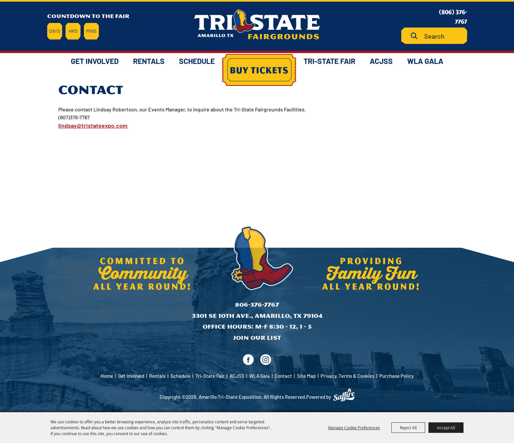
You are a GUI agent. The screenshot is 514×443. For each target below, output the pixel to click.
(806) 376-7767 (453, 16)
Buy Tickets (259, 70)
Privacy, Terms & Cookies (347, 376)
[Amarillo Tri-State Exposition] (257, 24)
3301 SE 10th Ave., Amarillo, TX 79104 (257, 315)
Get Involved (95, 61)
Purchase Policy (396, 376)
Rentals (149, 61)
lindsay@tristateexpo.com (93, 125)
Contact (283, 376)
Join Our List (257, 337)
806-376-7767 (257, 304)
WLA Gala (425, 61)
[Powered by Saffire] (343, 395)
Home (107, 376)
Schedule (197, 61)
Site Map (306, 376)
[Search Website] (434, 36)
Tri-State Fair (329, 61)
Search (416, 35)
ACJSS (381, 61)
